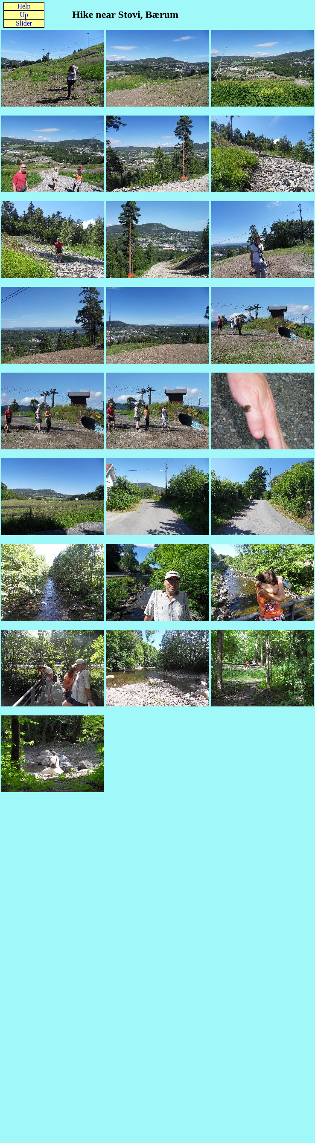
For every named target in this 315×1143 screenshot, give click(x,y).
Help (23, 6)
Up (24, 14)
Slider (24, 23)
